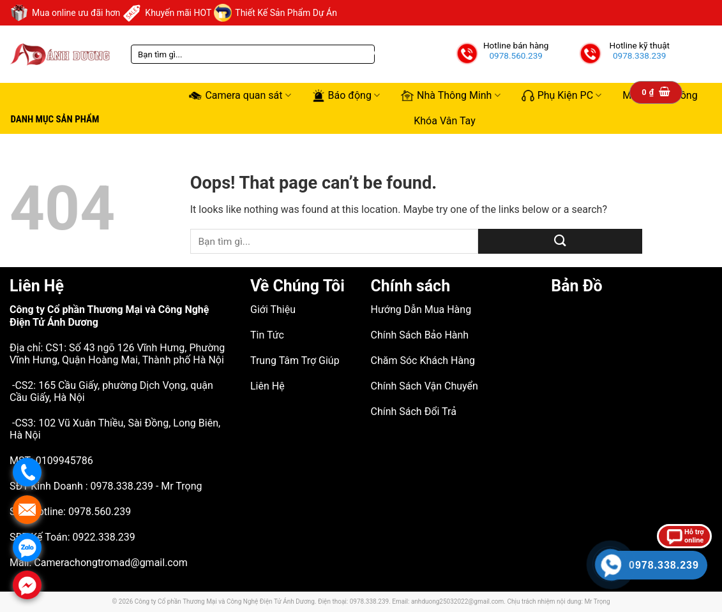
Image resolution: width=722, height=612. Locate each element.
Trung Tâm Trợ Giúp (295, 360)
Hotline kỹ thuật (639, 45)
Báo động (346, 95)
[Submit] (560, 241)
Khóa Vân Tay (445, 121)
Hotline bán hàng (516, 45)
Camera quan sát (239, 95)
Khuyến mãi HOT (167, 12)
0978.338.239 (639, 55)
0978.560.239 (516, 55)
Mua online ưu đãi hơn (65, 12)
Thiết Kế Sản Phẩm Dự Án (275, 13)
